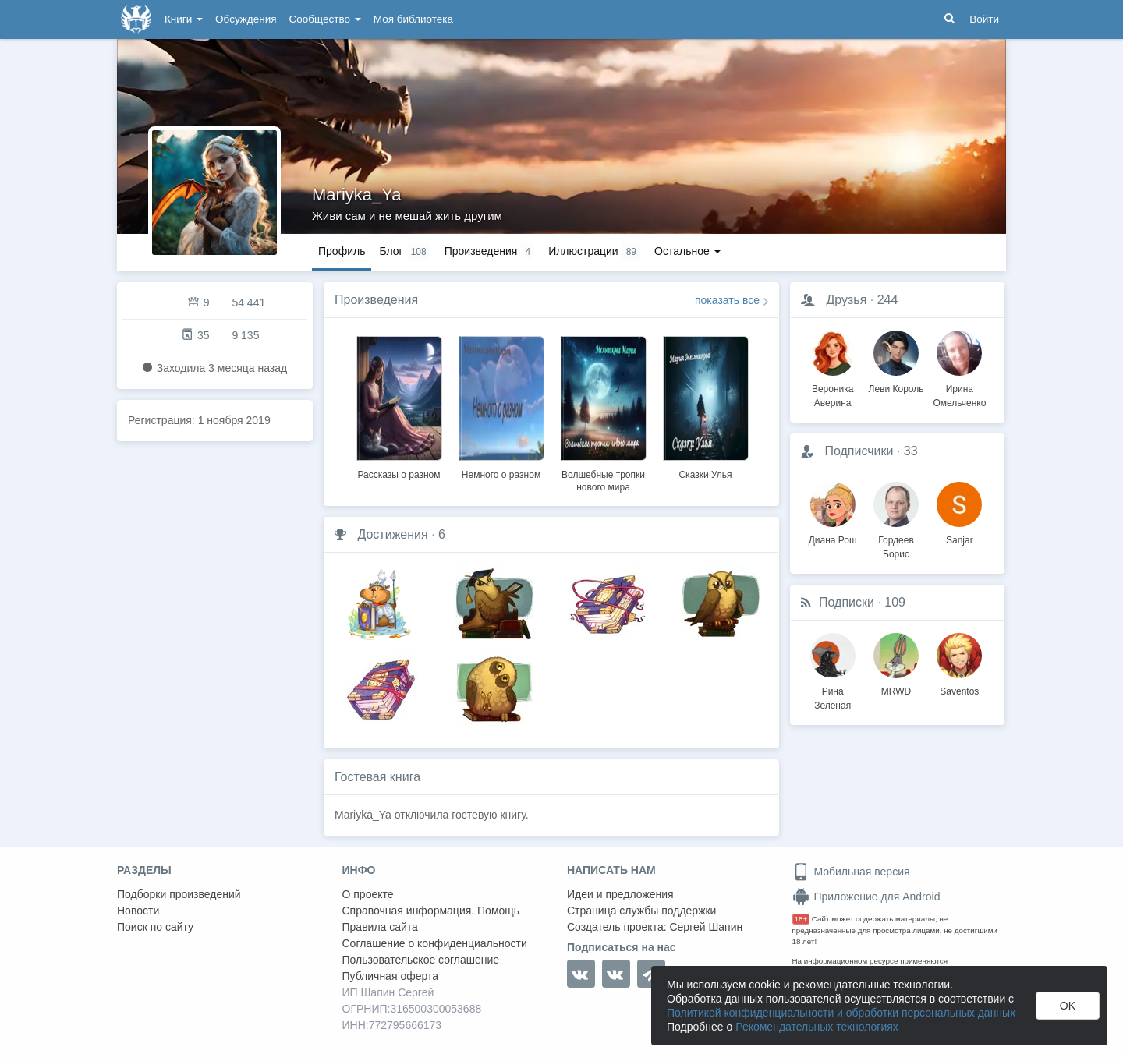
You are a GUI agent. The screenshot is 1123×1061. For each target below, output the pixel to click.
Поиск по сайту (155, 927)
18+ (801, 918)
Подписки (846, 602)
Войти (984, 19)
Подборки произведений (179, 894)
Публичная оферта (390, 976)
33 (911, 451)
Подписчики (858, 451)
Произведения (376, 299)
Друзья (846, 299)
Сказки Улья (705, 474)
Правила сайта (380, 927)
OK (1067, 1005)
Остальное (687, 251)
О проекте (368, 894)
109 (894, 602)
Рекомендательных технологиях (816, 1026)
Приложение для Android (866, 896)
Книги (184, 19)
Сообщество (325, 19)
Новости (138, 910)
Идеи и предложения (620, 894)
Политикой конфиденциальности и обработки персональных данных (841, 1012)
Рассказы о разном (398, 474)
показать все (727, 300)
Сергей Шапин (705, 927)
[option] (399, 405)
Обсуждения (245, 19)
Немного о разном (501, 474)
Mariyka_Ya (357, 194)
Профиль (341, 251)
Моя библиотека (413, 19)
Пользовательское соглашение (421, 959)
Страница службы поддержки (641, 910)
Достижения (392, 534)
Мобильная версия (851, 871)
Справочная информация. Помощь (431, 910)
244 (887, 299)
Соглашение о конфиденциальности (434, 943)
